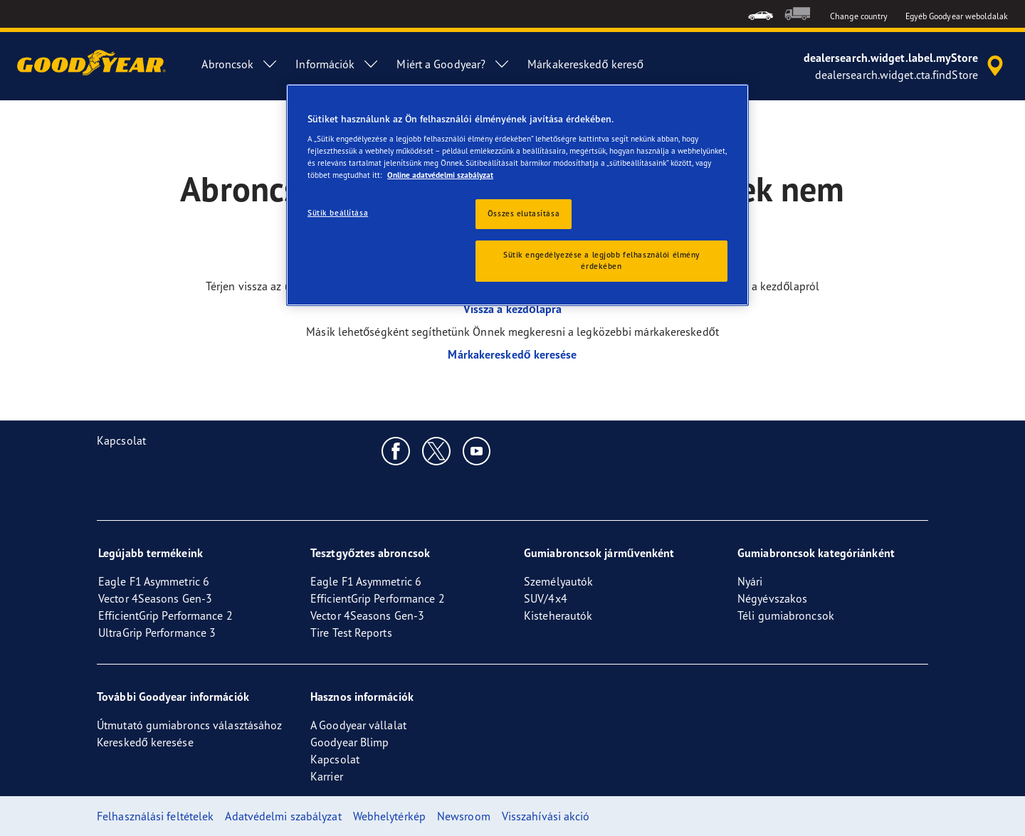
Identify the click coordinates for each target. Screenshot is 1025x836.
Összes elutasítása (523, 213)
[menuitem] (760, 14)
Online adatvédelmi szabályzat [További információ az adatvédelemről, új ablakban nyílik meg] (440, 175)
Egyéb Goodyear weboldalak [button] (957, 16)
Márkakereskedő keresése (512, 354)
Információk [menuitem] (337, 64)
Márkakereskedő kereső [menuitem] (585, 64)
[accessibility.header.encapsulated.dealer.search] (906, 66)
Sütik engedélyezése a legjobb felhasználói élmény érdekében (601, 260)
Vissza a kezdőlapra (512, 309)
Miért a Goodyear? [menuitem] (453, 64)
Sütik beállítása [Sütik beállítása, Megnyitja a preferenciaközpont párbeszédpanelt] (338, 213)
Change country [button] (859, 16)
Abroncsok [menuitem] (239, 64)
